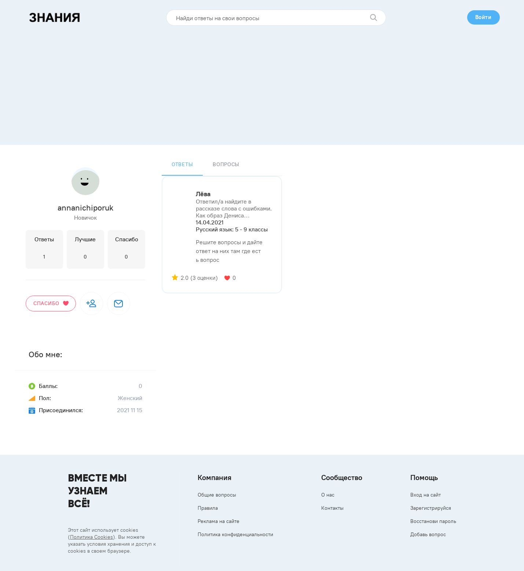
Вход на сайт (425, 494)
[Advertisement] (262, 82)
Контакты (332, 508)
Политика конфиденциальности (235, 534)
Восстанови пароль (433, 521)
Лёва (203, 194)
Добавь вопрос (428, 534)
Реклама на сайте (218, 521)
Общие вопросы (217, 494)
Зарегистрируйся (430, 508)
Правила (208, 508)
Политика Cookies (91, 537)
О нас (327, 494)
